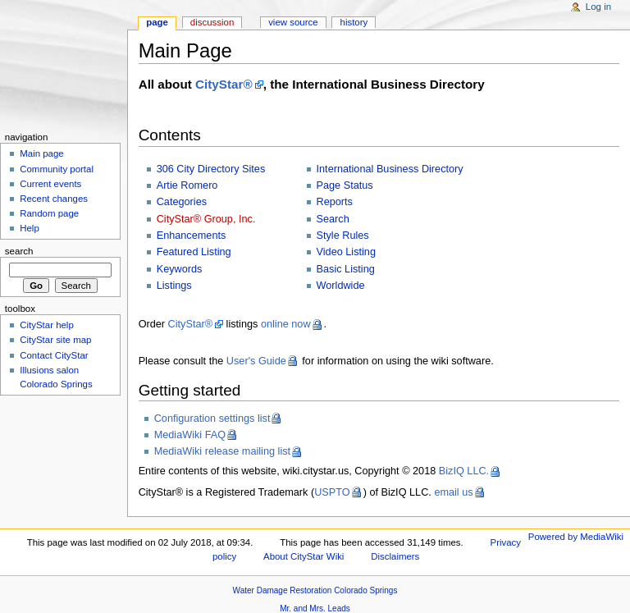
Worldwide (341, 285)
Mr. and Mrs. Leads (315, 608)
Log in (598, 6)
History (354, 22)
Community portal (57, 169)
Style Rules (343, 235)
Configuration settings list (212, 418)
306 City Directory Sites (211, 169)
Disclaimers (395, 556)
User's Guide (256, 361)
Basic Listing (346, 269)
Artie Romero (187, 185)
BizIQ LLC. (464, 471)
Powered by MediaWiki (575, 537)
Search (333, 219)
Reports (335, 202)
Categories (182, 202)
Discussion (212, 22)
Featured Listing (194, 252)
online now (286, 324)
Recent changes (54, 199)
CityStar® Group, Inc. (206, 219)
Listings (174, 285)
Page (157, 22)
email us (453, 492)
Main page (42, 153)
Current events (50, 184)
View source (292, 22)
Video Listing (346, 252)
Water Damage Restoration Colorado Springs (315, 590)
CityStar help (47, 325)
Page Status (345, 185)
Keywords (180, 269)
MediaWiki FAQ (190, 435)
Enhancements (191, 235)
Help (29, 228)
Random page (49, 213)
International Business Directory (390, 169)
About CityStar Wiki (303, 556)
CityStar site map (55, 340)
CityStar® (224, 84)
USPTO (331, 492)
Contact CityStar (54, 355)
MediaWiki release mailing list (222, 451)
